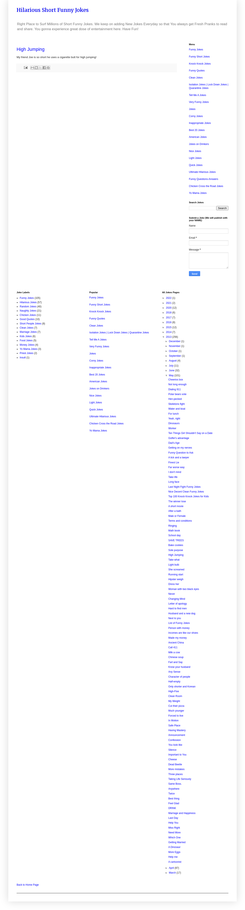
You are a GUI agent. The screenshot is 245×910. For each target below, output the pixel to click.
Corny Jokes (196, 116)
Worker (172, 428)
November (175, 346)
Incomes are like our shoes (183, 632)
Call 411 (173, 647)
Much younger (176, 710)
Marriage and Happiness (182, 813)
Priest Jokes (26, 353)
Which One (174, 837)
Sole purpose (175, 550)
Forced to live (175, 715)
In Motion (173, 720)
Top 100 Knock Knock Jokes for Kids (188, 496)
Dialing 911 (174, 389)
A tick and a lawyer (178, 457)
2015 (169, 327)
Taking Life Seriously (179, 779)
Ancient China (176, 642)
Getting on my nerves (180, 447)
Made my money (177, 637)
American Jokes (198, 137)
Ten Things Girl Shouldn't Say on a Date (190, 433)
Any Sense (174, 671)
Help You (173, 822)
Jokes (192, 109)
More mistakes (176, 769)
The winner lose (177, 501)
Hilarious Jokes (28, 302)
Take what (174, 559)
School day (174, 535)
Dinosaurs (174, 423)
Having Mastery (177, 730)
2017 (169, 317)
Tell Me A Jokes (197, 95)
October (174, 351)
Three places (175, 774)
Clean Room (175, 696)
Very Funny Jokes (199, 102)
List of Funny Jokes (179, 623)
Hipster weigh (176, 579)
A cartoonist (174, 861)
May (171, 375)
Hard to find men (177, 608)
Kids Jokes (26, 336)
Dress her (173, 584)
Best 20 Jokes (197, 130)
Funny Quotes (197, 70)
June (172, 370)
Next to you (174, 618)
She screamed (176, 569)
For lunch (173, 413)
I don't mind (174, 472)
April (172, 867)
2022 (169, 298)
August (173, 360)
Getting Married (177, 842)
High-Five (173, 691)
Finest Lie (173, 462)
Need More (174, 832)
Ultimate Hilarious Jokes (202, 172)
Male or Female (177, 516)
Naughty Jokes (28, 310)
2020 (169, 307)
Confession (174, 740)
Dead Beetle (175, 764)
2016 (169, 322)
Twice (171, 793)
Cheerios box (175, 379)
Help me (173, 856)
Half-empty (174, 681)
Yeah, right (174, 418)
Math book (174, 530)
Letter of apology (177, 603)
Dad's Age (174, 442)
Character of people (179, 676)
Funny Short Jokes (199, 56)
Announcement (176, 735)
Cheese (172, 759)
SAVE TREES (176, 540)
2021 (169, 303)
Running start (175, 574)
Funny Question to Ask (181, 452)
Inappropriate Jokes (200, 123)
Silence (172, 749)
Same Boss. (175, 783)
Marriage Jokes (28, 331)
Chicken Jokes (28, 315)
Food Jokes (26, 340)
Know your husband (179, 667)
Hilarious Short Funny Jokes (53, 10)
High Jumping (176, 554)
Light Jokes (195, 158)
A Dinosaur (174, 847)
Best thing (173, 798)
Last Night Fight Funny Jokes (184, 486)
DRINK (172, 808)
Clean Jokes (196, 77)
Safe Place (174, 725)
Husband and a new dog (181, 613)
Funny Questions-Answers (203, 179)
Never (171, 593)
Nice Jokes (195, 151)
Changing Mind (176, 598)
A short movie (176, 506)
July (171, 365)
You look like (175, 744)
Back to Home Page (28, 884)
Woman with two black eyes (183, 589)
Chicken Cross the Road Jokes (206, 186)
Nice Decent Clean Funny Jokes (186, 491)
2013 (169, 336)
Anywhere (173, 788)
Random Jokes (28, 306)
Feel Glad (173, 803)
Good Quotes (27, 319)
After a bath (174, 511)
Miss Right (174, 827)
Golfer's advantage (178, 438)
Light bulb (173, 564)
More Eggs (174, 852)
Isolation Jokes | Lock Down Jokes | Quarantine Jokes (119, 332)
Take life (173, 477)
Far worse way (176, 467)
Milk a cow (174, 652)
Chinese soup (176, 657)
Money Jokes (27, 344)
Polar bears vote (177, 394)
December (175, 341)
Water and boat (176, 408)
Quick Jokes (195, 165)
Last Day (173, 818)
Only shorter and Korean (182, 686)
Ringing (172, 525)
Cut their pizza (176, 705)
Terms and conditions (180, 520)
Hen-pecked (175, 399)
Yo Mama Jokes (198, 193)
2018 (169, 312)
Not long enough (177, 384)
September (175, 355)
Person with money (179, 628)
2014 (169, 332)
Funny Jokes (196, 49)
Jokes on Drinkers (199, 144)
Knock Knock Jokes (200, 63)
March (173, 872)
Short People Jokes (30, 323)
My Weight (174, 701)
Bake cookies (175, 545)
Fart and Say (175, 662)
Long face (173, 481)
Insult (23, 357)
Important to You (177, 754)
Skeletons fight (176, 404)
